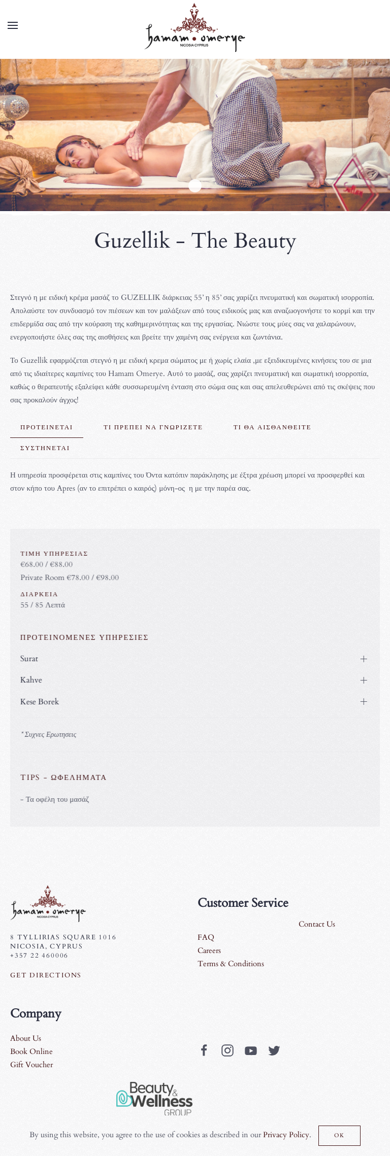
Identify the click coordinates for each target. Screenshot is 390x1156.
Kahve (29, 680)
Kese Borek (37, 701)
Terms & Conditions (231, 964)
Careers (209, 950)
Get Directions (46, 975)
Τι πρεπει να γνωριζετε (153, 427)
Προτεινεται (46, 427)
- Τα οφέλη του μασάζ (52, 799)
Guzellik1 (195, 185)
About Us (25, 1038)
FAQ (206, 937)
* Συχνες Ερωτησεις (46, 734)
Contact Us (317, 924)
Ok (339, 1135)
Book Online (31, 1051)
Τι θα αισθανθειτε (272, 427)
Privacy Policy (286, 1135)
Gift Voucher (31, 1065)
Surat (27, 658)
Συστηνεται (45, 448)
